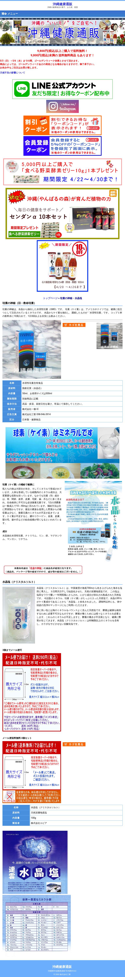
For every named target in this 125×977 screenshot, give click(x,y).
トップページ (50, 298)
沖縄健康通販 (62, 4)
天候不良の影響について (12, 72)
